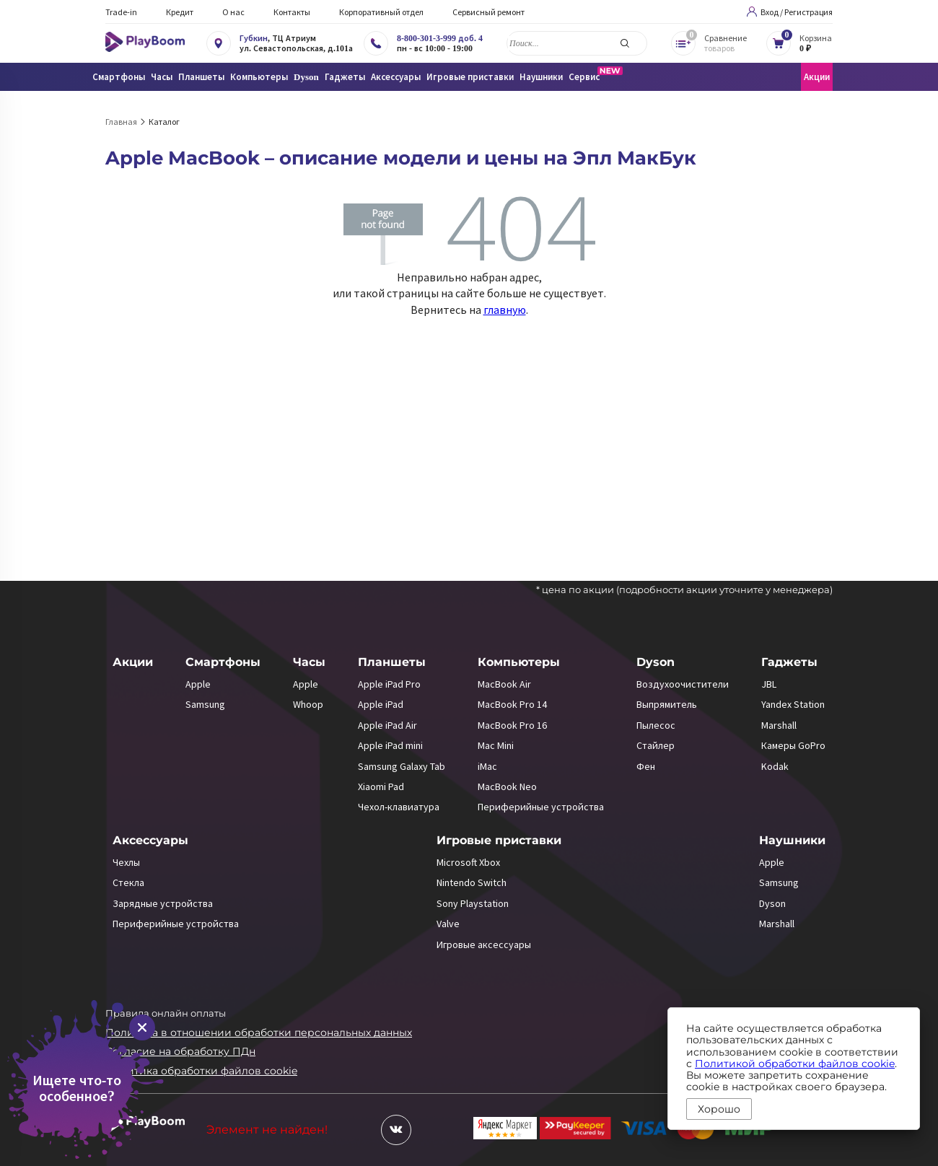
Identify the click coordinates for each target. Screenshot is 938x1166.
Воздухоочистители (682, 684)
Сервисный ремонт (488, 11)
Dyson (655, 662)
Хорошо (719, 1109)
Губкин (254, 38)
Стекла (128, 882)
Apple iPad (380, 704)
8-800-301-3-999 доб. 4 (440, 38)
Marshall (779, 725)
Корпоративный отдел (381, 11)
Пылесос (655, 725)
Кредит (179, 11)
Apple (198, 684)
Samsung (205, 704)
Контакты (291, 11)
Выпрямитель (666, 704)
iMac (487, 766)
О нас (233, 11)
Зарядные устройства (163, 903)
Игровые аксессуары (484, 944)
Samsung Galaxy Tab (401, 766)
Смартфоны (222, 662)
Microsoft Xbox (468, 862)
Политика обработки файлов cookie (201, 1071)
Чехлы (126, 862)
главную (504, 309)
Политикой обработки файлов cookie (795, 1063)
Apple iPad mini (390, 745)
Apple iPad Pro (389, 684)
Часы (309, 662)
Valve (448, 923)
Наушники (792, 840)
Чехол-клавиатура (398, 806)
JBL (768, 684)
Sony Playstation (473, 903)
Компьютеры (519, 662)
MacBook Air (504, 684)
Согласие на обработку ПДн (180, 1051)
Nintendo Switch (472, 882)
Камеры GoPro (793, 745)
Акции (817, 76)
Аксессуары (150, 840)
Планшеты (392, 662)
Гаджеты (789, 662)
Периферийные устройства (541, 806)
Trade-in (121, 11)
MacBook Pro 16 (512, 725)
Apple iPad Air (387, 725)
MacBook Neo (507, 786)
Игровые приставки (499, 840)
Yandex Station (793, 704)
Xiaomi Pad (381, 786)
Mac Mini (496, 745)
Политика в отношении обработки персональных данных (258, 1032)
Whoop (308, 704)
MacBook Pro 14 (512, 704)
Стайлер (655, 745)
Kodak (775, 766)
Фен (645, 766)
